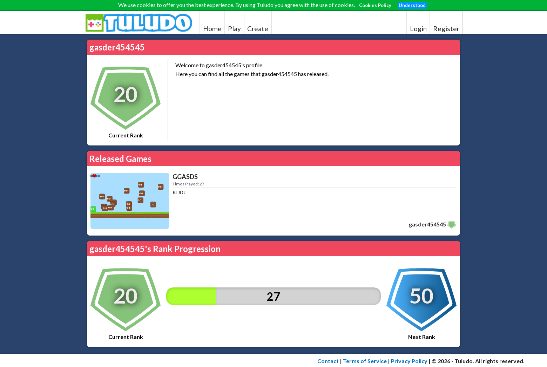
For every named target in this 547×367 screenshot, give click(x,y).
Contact (328, 361)
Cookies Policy (375, 5)
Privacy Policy (409, 361)
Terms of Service (365, 361)
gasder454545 (427, 224)
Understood (412, 5)
